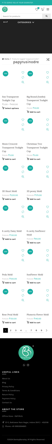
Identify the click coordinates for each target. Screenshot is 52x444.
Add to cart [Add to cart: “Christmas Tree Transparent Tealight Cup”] (35, 159)
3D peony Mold (34, 191)
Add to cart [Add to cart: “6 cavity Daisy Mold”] (10, 239)
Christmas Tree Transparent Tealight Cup (37, 148)
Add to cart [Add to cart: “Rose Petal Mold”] (10, 322)
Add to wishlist (23, 72)
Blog (4, 382)
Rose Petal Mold (10, 314)
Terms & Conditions (11, 390)
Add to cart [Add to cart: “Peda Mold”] (10, 283)
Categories (24, 22)
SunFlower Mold (35, 274)
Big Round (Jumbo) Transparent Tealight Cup (37, 100)
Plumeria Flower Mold (38, 314)
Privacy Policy (8, 386)
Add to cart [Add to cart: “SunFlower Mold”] (35, 283)
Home (6, 59)
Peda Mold (7, 274)
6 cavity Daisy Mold (12, 231)
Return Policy (8, 394)
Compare (23, 77)
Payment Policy (9, 398)
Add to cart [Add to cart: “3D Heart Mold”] (10, 199)
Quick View (23, 82)
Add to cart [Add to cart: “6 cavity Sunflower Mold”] (35, 243)
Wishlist (38, 8)
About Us (6, 378)
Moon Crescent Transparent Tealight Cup (12, 148)
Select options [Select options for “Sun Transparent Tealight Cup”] (12, 108)
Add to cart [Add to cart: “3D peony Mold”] (35, 199)
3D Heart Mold (9, 191)
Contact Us (7, 402)
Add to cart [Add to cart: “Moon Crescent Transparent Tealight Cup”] (10, 159)
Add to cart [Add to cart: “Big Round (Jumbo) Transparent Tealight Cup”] (35, 112)
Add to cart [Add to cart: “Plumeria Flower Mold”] (35, 322)
